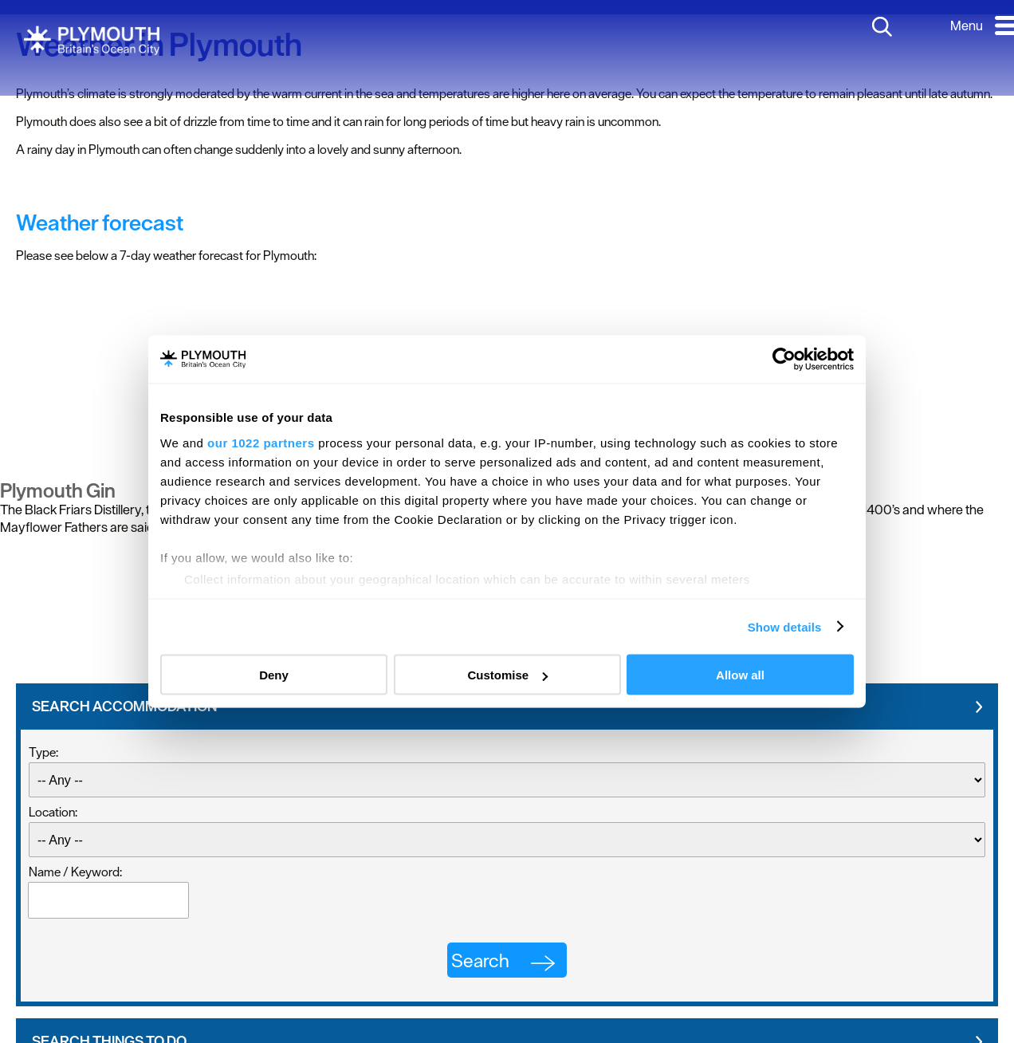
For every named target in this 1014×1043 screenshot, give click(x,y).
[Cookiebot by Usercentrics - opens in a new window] (784, 360)
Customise (507, 675)
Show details (785, 626)
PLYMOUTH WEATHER (507, 333)
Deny (274, 675)
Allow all (740, 675)
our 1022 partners (260, 442)
